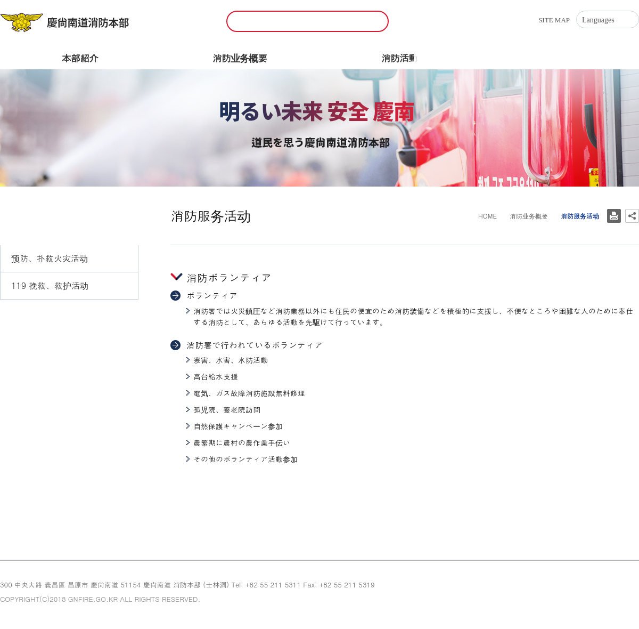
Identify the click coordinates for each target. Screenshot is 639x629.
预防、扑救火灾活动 (49, 258)
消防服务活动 (36, 313)
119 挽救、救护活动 (49, 285)
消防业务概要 (239, 57)
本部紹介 (80, 57)
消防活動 (399, 57)
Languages (598, 20)
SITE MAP (554, 20)
